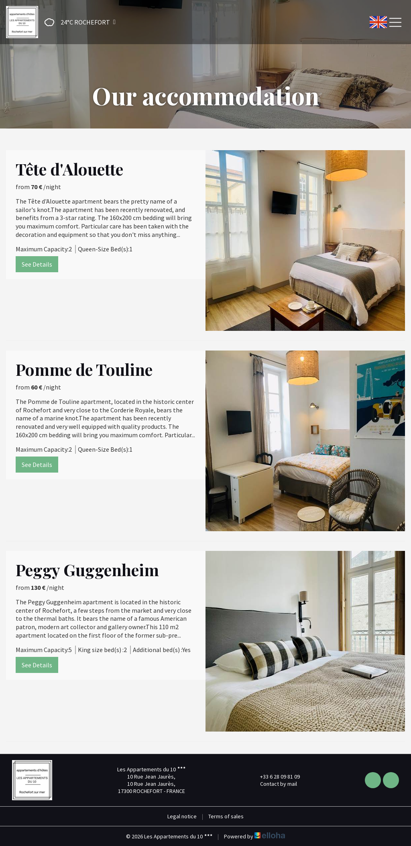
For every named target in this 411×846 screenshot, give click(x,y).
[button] (77, 22)
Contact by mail (274, 783)
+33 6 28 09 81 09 (275, 776)
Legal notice (182, 816)
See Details (37, 264)
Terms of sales (226, 816)
